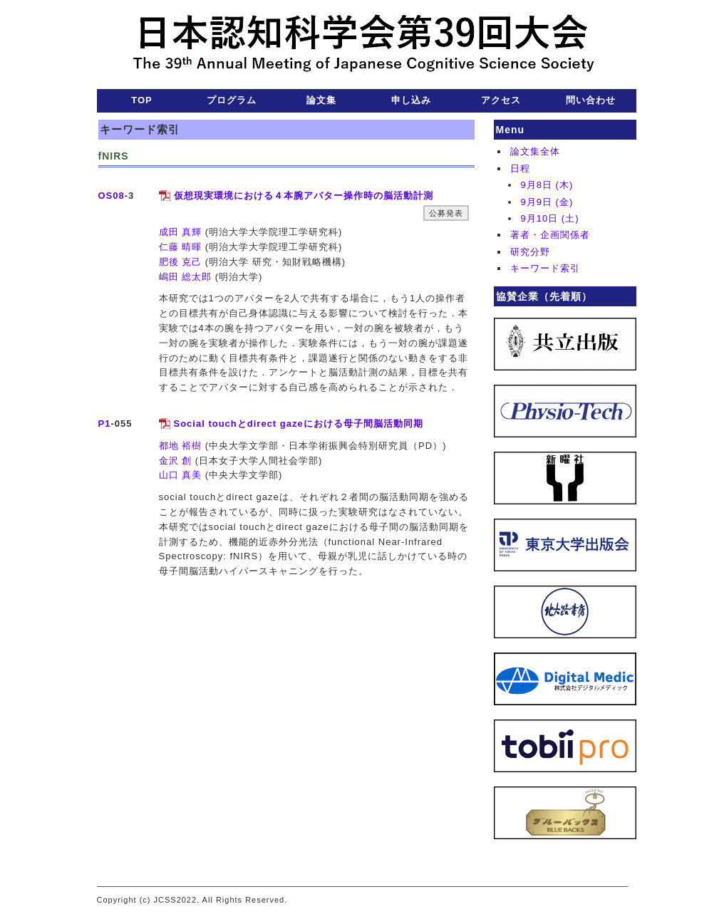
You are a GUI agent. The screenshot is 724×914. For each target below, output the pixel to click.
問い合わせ (591, 100)
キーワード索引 (545, 268)
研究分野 (530, 251)
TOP (141, 100)
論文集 (321, 100)
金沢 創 (175, 460)
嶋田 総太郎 (185, 276)
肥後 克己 (180, 261)
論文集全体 (535, 151)
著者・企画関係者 (550, 234)
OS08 (111, 195)
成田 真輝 (180, 232)
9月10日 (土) (550, 218)
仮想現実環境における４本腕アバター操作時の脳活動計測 (303, 195)
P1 (104, 423)
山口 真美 (180, 474)
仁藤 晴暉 (180, 247)
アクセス (501, 100)
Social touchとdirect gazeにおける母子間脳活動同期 (298, 423)
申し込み (411, 100)
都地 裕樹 (180, 445)
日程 (520, 168)
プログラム (232, 100)
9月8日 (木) (547, 185)
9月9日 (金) (547, 202)
